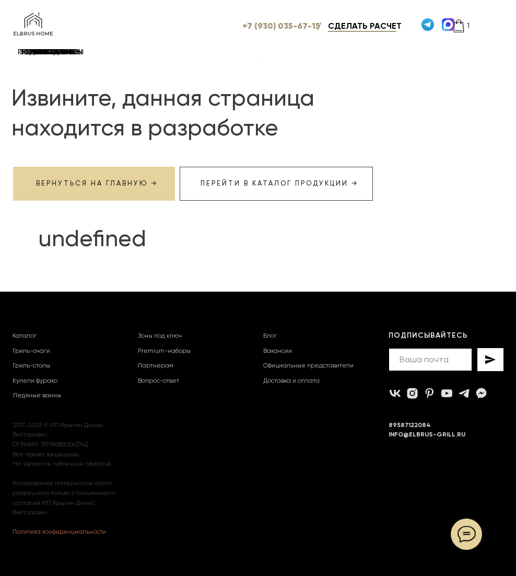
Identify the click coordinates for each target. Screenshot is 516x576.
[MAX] (481, 393)
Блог (270, 335)
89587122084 (410, 425)
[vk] (395, 393)
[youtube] (446, 393)
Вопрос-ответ (158, 380)
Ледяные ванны (37, 395)
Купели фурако (35, 380)
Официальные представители (308, 365)
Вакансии (277, 350)
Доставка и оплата (291, 380)
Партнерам (155, 365)
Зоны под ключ (160, 335)
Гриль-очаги (31, 350)
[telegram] (464, 393)
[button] (386, 25)
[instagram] (412, 393)
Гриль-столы (31, 365)
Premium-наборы (164, 350)
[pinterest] (429, 393)
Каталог (25, 335)
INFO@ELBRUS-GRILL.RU (427, 434)
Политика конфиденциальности (59, 531)
